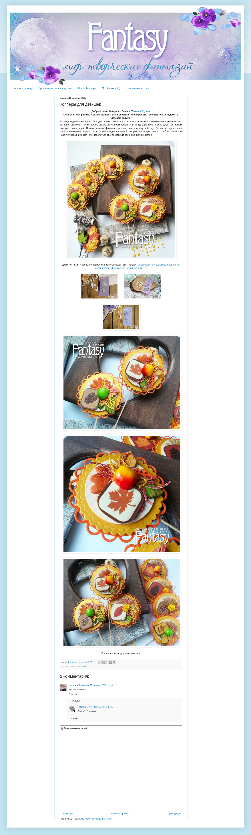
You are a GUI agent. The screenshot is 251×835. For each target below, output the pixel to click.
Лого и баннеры (87, 88)
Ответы (75, 701)
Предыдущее (174, 813)
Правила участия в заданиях (56, 88)
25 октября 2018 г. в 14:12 (103, 685)
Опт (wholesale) (111, 88)
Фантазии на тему (77, 666)
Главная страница (22, 88)
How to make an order (138, 88)
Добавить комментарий (74, 728)
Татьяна (81, 707)
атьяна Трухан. (141, 111)
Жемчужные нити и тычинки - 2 (128, 268)
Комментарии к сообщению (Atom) (94, 819)
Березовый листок (148, 264)
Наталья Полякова (79, 685)
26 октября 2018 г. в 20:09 (100, 707)
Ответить (73, 694)
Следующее (67, 813)
